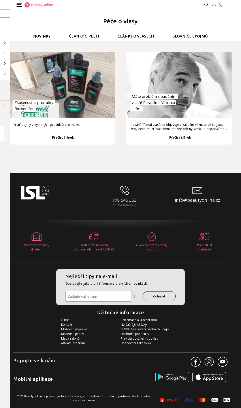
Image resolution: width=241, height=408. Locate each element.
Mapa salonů (70, 338)
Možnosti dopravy (74, 329)
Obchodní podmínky (134, 334)
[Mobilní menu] (19, 5)
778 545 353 (124, 200)
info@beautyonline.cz (197, 200)
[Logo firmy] (38, 5)
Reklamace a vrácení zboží (139, 320)
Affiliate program (73, 343)
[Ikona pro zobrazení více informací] (134, 296)
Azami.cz (94, 400)
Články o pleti (84, 36)
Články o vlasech (136, 36)
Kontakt (66, 324)
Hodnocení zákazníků (135, 343)
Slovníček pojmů (190, 36)
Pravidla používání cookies (139, 338)
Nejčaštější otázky (133, 324)
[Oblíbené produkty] (223, 5)
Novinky (42, 36)
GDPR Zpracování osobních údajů (144, 329)
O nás (65, 320)
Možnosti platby (72, 334)
